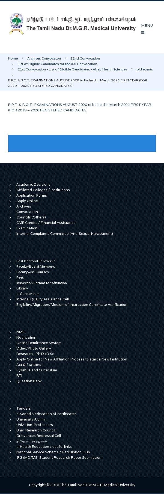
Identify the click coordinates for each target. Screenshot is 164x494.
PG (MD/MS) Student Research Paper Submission (59, 457)
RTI (19, 375)
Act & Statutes (28, 364)
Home (13, 58)
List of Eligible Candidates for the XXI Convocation (57, 64)
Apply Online (27, 201)
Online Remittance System (38, 343)
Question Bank (29, 381)
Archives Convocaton (44, 58)
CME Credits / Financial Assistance (46, 222)
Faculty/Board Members (35, 266)
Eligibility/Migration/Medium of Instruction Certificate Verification (71, 304)
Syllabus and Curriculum (36, 370)
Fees (20, 277)
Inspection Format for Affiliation (41, 283)
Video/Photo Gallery (33, 348)
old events (145, 69)
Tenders (23, 408)
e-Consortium (28, 293)
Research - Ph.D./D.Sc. (35, 353)
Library (22, 288)
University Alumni (31, 419)
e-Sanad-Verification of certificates (46, 414)
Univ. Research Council (35, 430)
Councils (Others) (31, 217)
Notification (26, 337)
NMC (20, 332)
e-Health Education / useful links (44, 446)
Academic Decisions (33, 184)
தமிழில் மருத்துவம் (31, 441)
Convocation (27, 211)
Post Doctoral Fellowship (36, 261)
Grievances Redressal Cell (38, 435)
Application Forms (31, 195)
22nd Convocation (85, 58)
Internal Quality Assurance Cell (42, 299)
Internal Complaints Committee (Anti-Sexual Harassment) (64, 233)
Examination (26, 228)
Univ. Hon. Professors (34, 424)
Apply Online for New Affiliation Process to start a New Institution (72, 359)
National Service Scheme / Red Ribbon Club (53, 452)
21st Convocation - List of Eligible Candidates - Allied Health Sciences (72, 69)
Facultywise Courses (32, 272)
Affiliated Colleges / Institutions (43, 190)
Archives (23, 206)
